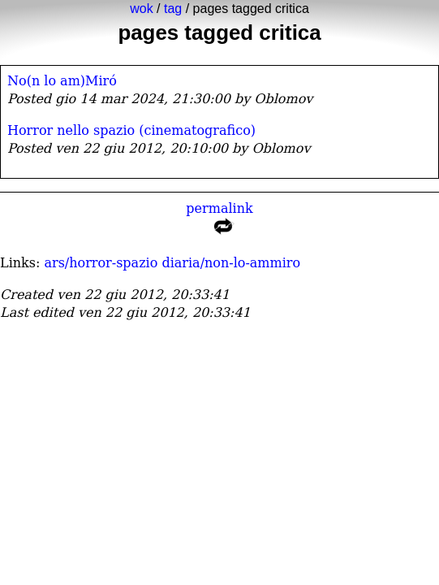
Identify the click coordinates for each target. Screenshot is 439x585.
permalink (219, 221)
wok (141, 8)
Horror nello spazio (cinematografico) (131, 130)
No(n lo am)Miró (62, 81)
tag (173, 8)
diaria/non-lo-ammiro (230, 263)
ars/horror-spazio (100, 263)
